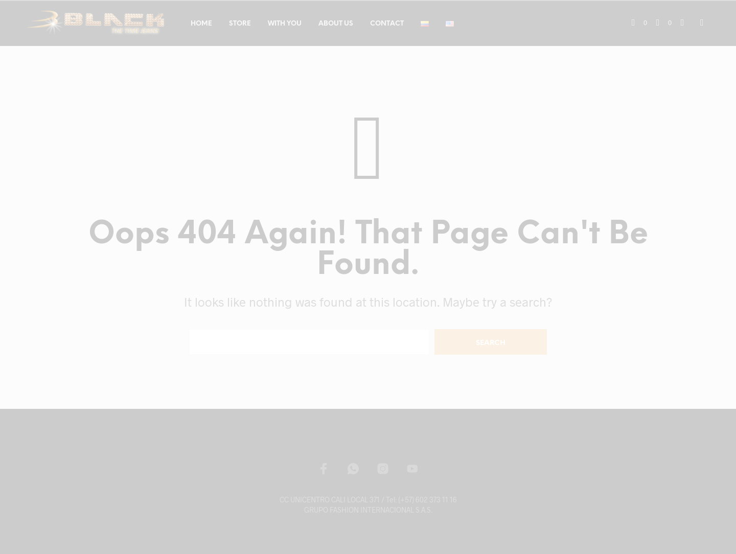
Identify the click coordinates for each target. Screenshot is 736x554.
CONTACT (387, 23)
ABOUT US (335, 23)
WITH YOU (285, 23)
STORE (240, 23)
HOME (201, 23)
